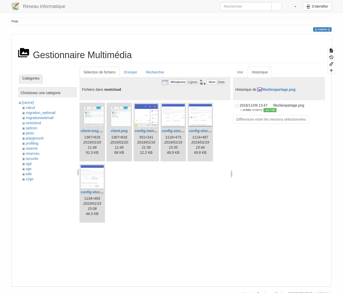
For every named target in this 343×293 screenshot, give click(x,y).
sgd (29, 164)
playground (34, 138)
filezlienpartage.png (278, 89)
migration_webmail (41, 113)
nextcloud (33, 123)
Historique (260, 72)
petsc (30, 133)
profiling (32, 143)
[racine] (28, 102)
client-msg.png (93, 131)
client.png (119, 131)
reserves (32, 153)
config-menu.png (149, 131)
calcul (30, 108)
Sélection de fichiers (99, 72)
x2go (29, 179)
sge (29, 169)
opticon (31, 128)
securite (32, 159)
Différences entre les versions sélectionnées (271, 119)
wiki (29, 174)
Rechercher (155, 72)
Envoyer (130, 72)
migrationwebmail (40, 118)
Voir (240, 72)
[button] (292, 6)
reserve (32, 148)
